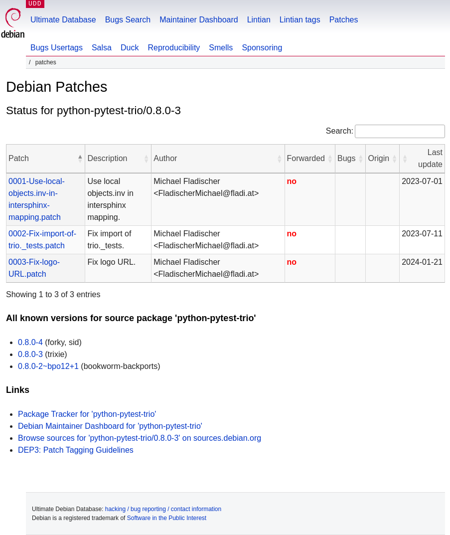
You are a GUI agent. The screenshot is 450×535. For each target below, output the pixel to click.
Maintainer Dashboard (198, 19)
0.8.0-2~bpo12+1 (48, 366)
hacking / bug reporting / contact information (163, 509)
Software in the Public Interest (166, 518)
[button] (80, 159)
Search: (339, 131)
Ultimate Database (63, 19)
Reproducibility (174, 47)
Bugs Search (128, 19)
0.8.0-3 (30, 354)
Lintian (259, 19)
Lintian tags (300, 19)
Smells (221, 47)
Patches (343, 19)
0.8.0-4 (30, 342)
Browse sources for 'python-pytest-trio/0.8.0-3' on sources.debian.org (139, 438)
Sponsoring (262, 47)
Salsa (102, 47)
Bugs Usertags (56, 47)
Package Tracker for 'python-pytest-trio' (87, 414)
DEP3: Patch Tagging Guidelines (76, 450)
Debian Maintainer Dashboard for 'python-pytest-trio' (110, 426)
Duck (130, 47)
